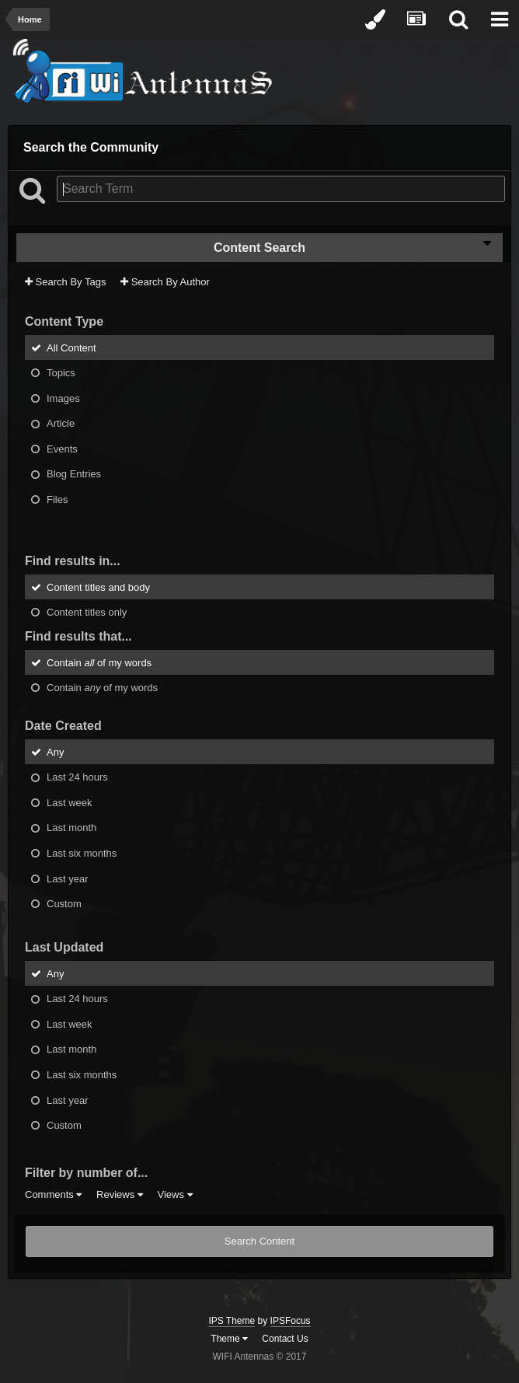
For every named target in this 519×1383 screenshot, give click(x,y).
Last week (69, 802)
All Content (71, 347)
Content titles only (87, 612)
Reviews (119, 1194)
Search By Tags (65, 282)
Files (57, 499)
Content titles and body (98, 586)
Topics (61, 373)
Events (62, 448)
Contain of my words (99, 662)
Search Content (259, 1241)
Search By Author (165, 282)
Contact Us (285, 1338)
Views (174, 1194)
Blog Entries (74, 474)
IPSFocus (290, 1320)
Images (63, 397)
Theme (229, 1338)
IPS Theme (231, 1320)
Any (55, 751)
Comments (53, 1194)
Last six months (82, 853)
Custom (64, 904)
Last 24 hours (77, 777)
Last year (67, 878)
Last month (71, 827)
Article (61, 423)
